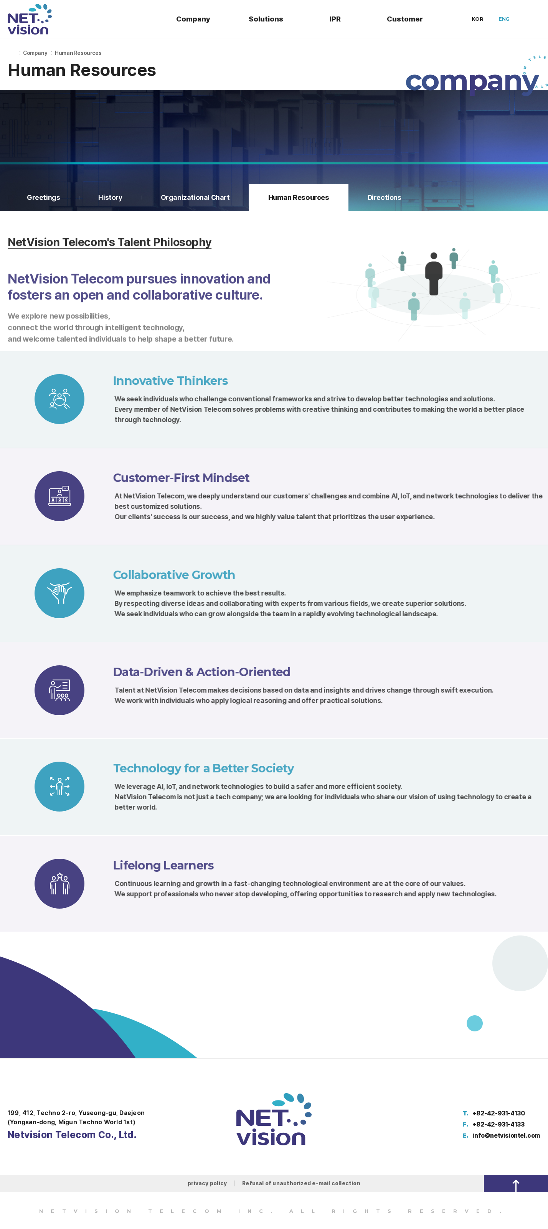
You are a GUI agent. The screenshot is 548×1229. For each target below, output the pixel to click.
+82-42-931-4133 (498, 1124)
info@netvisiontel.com (506, 1135)
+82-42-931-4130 (498, 1113)
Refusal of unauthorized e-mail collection (301, 1183)
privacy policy (207, 1183)
